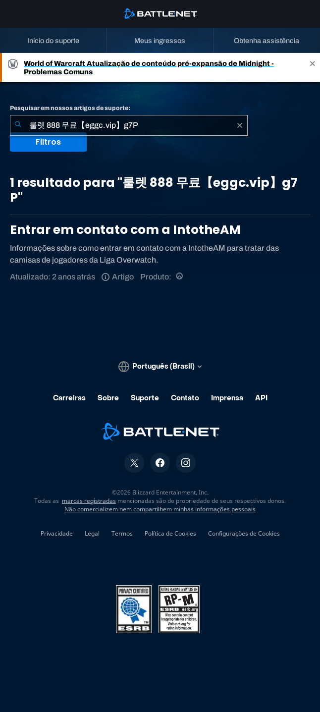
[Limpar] (240, 125)
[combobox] (129, 125)
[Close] (312, 67)
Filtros (48, 142)
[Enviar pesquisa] (18, 125)
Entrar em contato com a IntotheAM (125, 229)
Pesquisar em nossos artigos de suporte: (70, 108)
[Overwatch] (180, 277)
